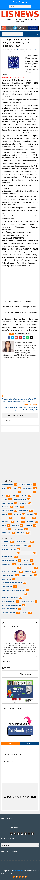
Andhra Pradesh (7, 484)
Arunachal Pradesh (25, 484)
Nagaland (5, 518)
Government (7, 52)
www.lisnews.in (18, 871)
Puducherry (6, 522)
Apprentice (5, 542)
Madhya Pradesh (7, 511)
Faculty (25, 560)
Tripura (4, 529)
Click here (27, 301)
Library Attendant (27, 575)
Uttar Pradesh (25, 52)
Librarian (17, 52)
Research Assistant (8, 601)
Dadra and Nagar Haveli (9, 492)
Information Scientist (9, 568)
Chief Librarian (27, 553)
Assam (4, 488)
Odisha (29, 518)
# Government (19, 334)
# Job (28, 334)
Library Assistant (8, 575)
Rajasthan (30, 522)
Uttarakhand (6, 533)
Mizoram (30, 514)
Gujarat (24, 496)
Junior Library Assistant (10, 572)
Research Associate (27, 601)
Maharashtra (23, 511)
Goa (13, 496)
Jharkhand (23, 503)
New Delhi (17, 518)
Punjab (18, 522)
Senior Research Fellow (9, 609)
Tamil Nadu (15, 525)
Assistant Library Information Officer (14, 546)
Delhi (3, 496)
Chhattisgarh (27, 488)
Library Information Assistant (12, 583)
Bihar (15, 488)
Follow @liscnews (26, 674)
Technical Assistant (8, 613)
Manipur (4, 514)
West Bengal (21, 533)
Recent (10, 743)
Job (13, 52)
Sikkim (4, 525)
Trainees (24, 613)
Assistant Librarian (22, 542)
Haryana (4, 499)
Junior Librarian (28, 568)
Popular (29, 743)
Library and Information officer (12, 594)
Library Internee (7, 587)
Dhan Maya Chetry (15, 864)
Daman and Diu (27, 492)
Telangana (28, 525)
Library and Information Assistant (13, 590)
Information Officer (24, 564)
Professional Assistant (10, 598)
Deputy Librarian (7, 557)
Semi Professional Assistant (11, 605)
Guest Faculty (6, 564)
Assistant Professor (9, 549)
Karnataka (5, 507)
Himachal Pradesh (20, 499)
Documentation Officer (9, 560)
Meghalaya (17, 514)
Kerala (17, 507)
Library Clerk (6, 579)
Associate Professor (9, 553)
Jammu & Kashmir (7, 503)
